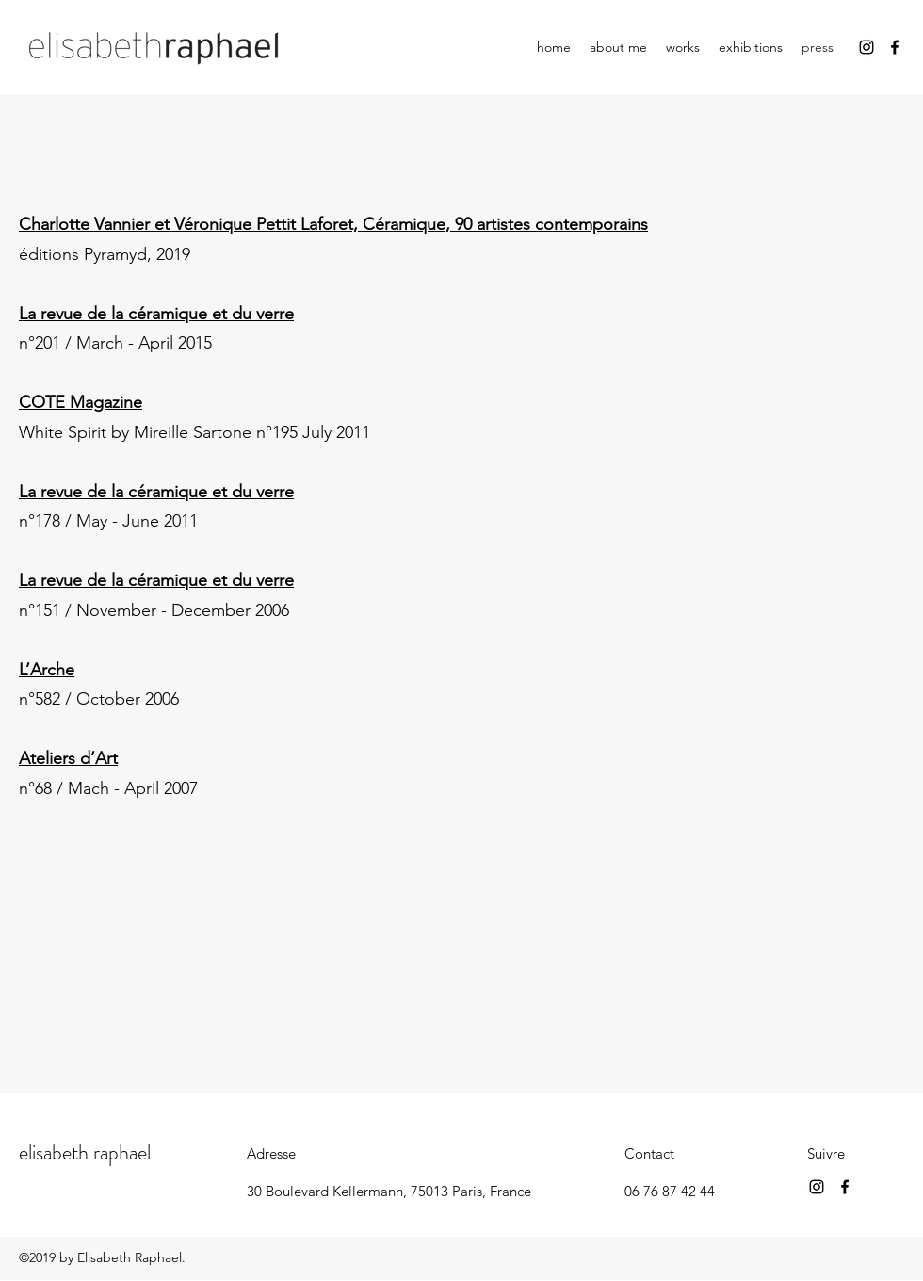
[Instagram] (866, 47)
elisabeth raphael (85, 1152)
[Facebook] (894, 47)
